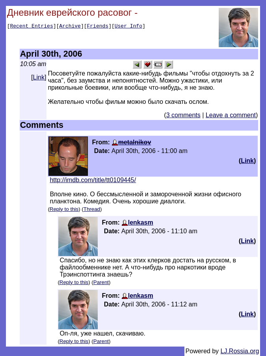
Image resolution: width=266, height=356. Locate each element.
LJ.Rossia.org (240, 351)
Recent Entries (31, 26)
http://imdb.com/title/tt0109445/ (93, 180)
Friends (98, 26)
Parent (101, 282)
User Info (128, 26)
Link (39, 77)
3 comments (183, 115)
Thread (92, 209)
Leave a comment (231, 115)
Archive (70, 26)
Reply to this (64, 209)
